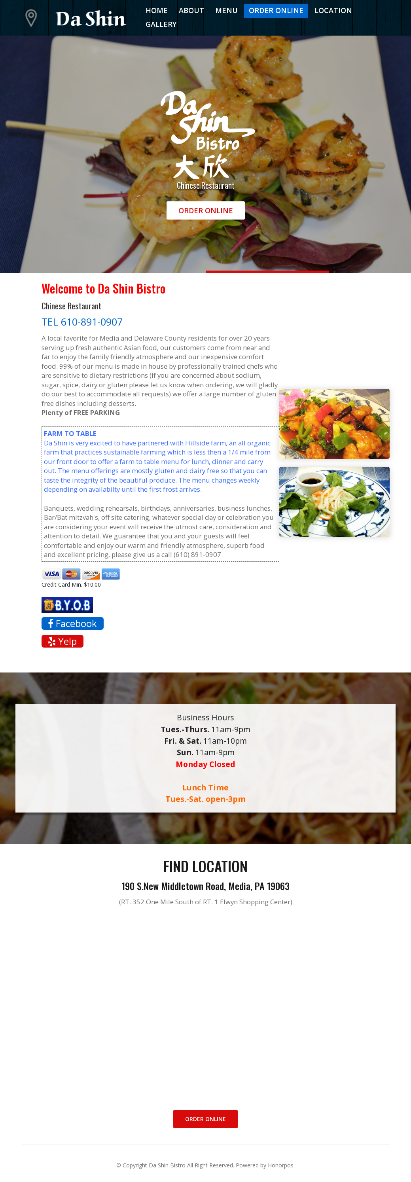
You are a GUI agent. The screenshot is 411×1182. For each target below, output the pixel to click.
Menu (226, 10)
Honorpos (281, 1165)
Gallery (161, 24)
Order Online (276, 10)
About (191, 10)
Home (157, 10)
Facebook (72, 623)
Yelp (62, 641)
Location (333, 10)
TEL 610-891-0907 (82, 321)
